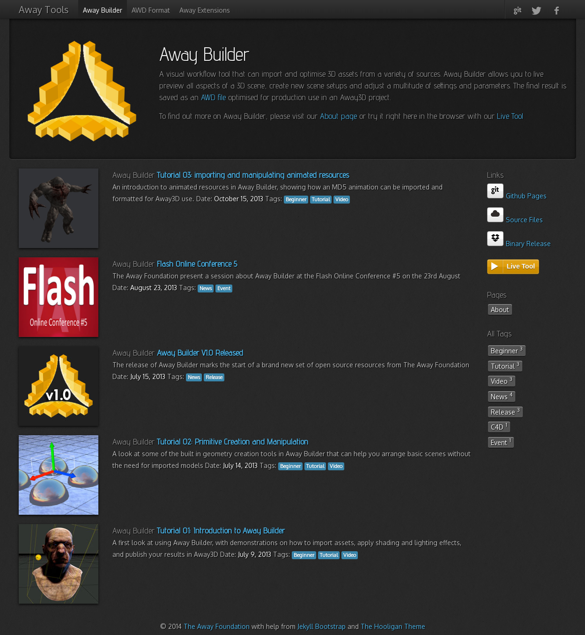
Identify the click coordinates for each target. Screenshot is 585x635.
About (500, 310)
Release (505, 411)
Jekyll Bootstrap (321, 626)
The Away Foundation (217, 626)
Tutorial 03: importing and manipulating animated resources (253, 175)
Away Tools (44, 9)
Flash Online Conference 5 (197, 264)
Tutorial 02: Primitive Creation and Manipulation (232, 441)
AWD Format (151, 10)
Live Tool (510, 116)
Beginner (507, 350)
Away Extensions (204, 10)
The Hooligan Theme (393, 626)
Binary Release (519, 244)
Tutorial (505, 365)
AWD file (213, 97)
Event (501, 441)
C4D (499, 426)
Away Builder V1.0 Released (200, 353)
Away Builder (102, 10)
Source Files (515, 220)
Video (501, 380)
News (501, 396)
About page (338, 116)
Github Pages (517, 196)
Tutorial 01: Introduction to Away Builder (221, 530)
